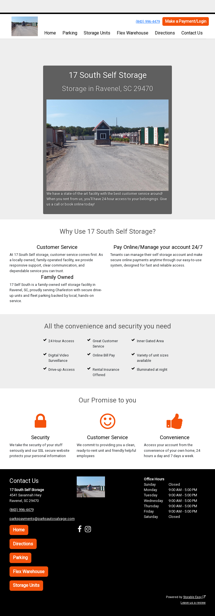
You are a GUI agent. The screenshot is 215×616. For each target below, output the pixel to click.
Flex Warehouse (132, 33)
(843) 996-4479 (148, 21)
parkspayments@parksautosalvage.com (42, 519)
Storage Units (97, 33)
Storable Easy (194, 597)
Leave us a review (193, 603)
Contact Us (192, 33)
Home (50, 33)
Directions (165, 33)
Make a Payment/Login (185, 21)
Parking (69, 33)
